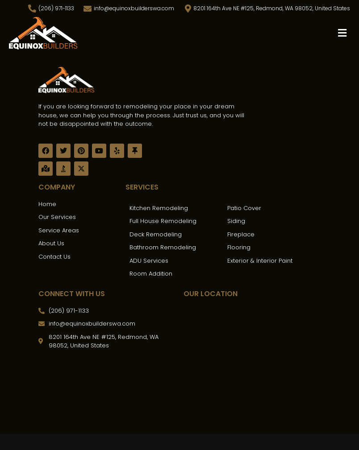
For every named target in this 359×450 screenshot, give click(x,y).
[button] (342, 33)
